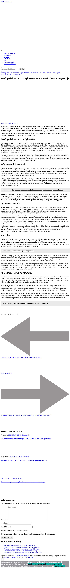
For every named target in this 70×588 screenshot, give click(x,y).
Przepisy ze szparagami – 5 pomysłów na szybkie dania (21, 549)
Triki (5, 60)
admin (3, 123)
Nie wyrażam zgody (40, 564)
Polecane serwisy (9, 62)
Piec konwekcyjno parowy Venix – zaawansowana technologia (23, 482)
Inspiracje (7, 59)
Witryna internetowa (7, 531)
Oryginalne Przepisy (22, 556)
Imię (2, 523)
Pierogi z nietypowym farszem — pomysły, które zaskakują (23, 552)
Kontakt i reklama (10, 64)
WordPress (29, 557)
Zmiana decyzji (59, 566)
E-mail (3, 527)
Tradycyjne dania (9, 53)
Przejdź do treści (6, 1)
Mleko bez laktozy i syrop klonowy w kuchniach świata (21, 547)
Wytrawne (7, 55)
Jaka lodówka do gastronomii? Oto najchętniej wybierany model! (24, 460)
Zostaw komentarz (11, 123)
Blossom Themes (10, 557)
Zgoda (30, 564)
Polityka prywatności (54, 564)
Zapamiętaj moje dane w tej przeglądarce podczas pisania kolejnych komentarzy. (29, 534)
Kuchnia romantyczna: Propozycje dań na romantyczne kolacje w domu (26, 439)
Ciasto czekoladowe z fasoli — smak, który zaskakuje (21, 551)
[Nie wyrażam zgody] (62, 564)
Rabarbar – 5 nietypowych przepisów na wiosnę (19, 545)
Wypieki (6, 57)
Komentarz (4, 520)
